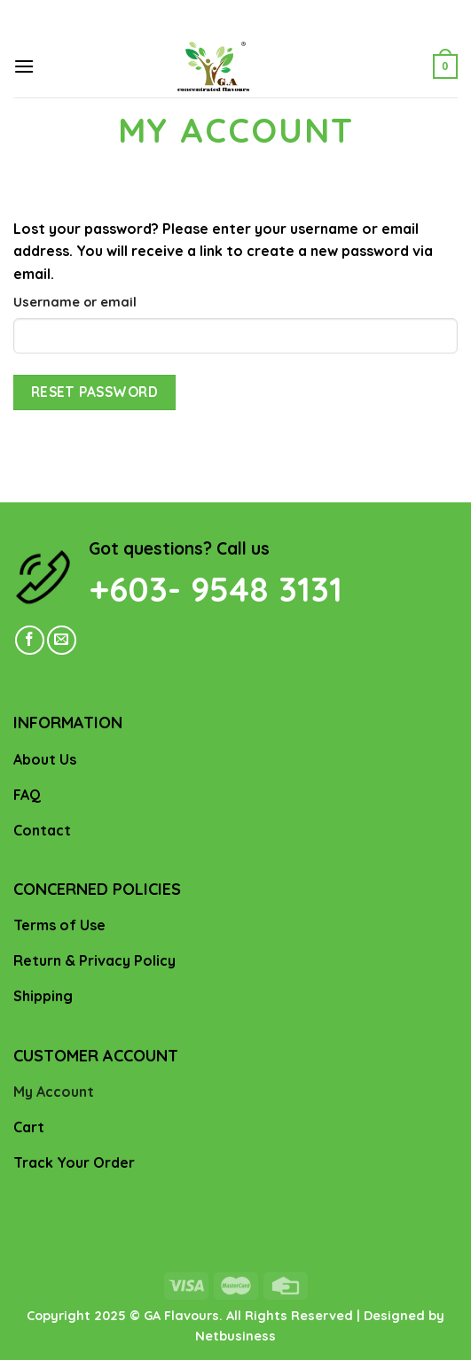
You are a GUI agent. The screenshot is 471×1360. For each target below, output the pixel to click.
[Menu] (24, 66)
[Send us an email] (61, 640)
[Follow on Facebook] (29, 640)
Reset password (95, 391)
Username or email (75, 302)
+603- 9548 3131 (215, 589)
